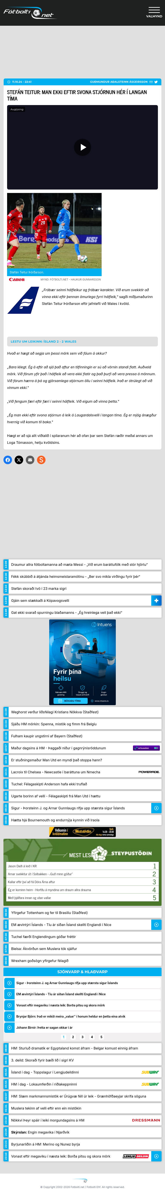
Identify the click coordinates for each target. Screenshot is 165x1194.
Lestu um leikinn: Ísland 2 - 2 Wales (43, 341)
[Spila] (82, 147)
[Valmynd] (154, 12)
